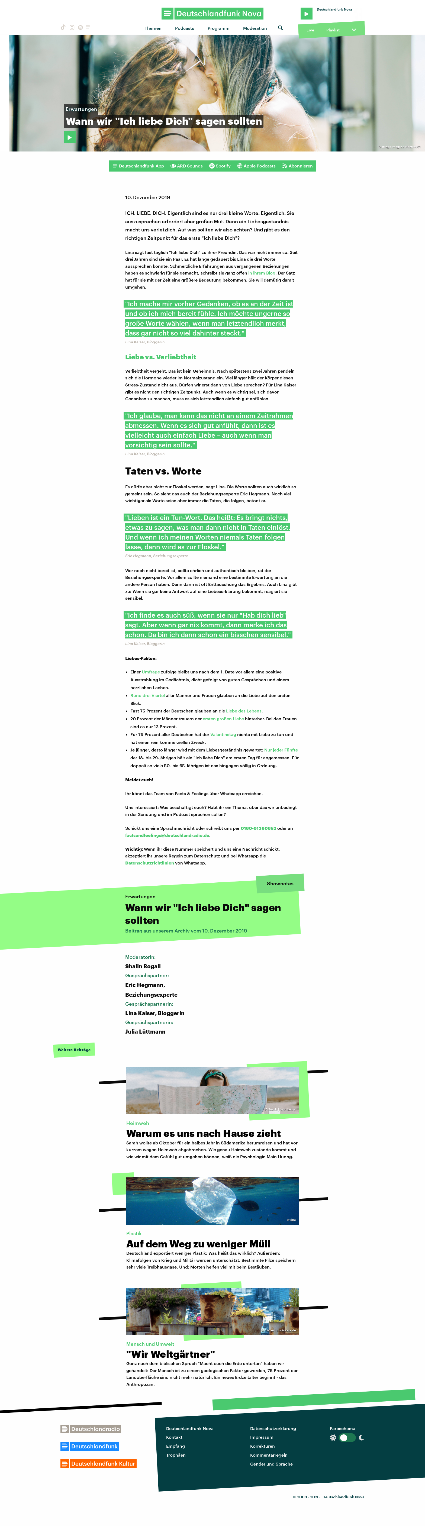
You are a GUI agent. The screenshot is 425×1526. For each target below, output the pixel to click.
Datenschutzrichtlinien (149, 862)
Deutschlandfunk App (138, 166)
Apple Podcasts (256, 166)
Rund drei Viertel (147, 695)
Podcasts (184, 28)
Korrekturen (262, 1445)
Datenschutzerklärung (273, 1428)
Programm (219, 28)
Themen (153, 28)
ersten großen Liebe (223, 718)
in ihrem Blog (261, 272)
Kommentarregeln (269, 1454)
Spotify (220, 166)
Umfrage (151, 671)
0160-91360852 (258, 828)
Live (310, 30)
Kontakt (174, 1437)
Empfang (175, 1445)
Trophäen (176, 1454)
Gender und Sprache (271, 1463)
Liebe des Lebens (244, 710)
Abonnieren (297, 166)
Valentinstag (223, 734)
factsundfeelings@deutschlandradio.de (167, 835)
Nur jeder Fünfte (281, 749)
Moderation (255, 28)
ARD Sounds (186, 166)
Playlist (333, 30)
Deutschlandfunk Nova (190, 1428)
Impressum (261, 1437)
